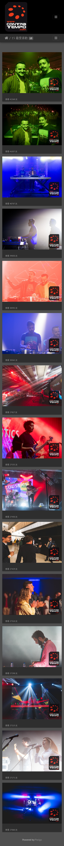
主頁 (6, 38)
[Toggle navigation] (56, 17)
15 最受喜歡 (20, 38)
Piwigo (38, 839)
